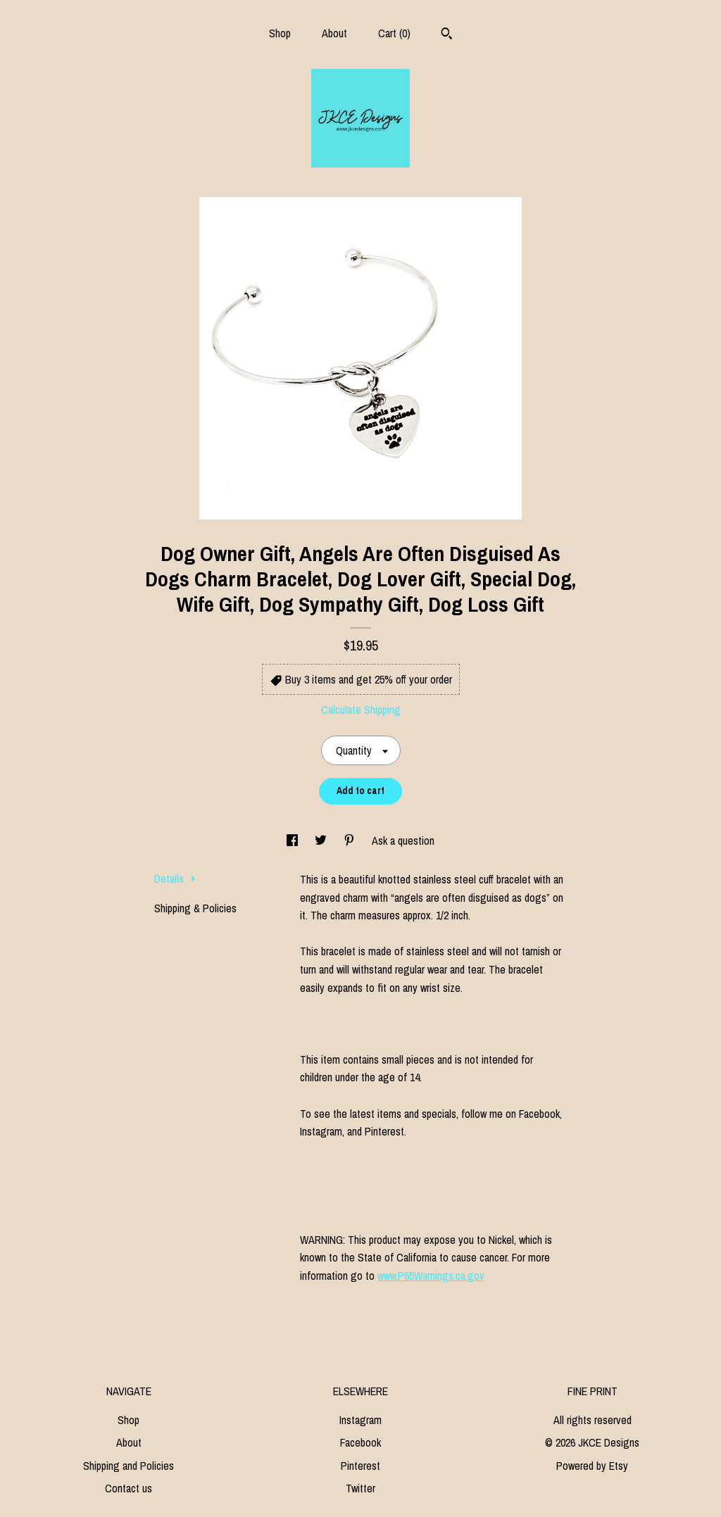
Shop (280, 33)
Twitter (360, 1488)
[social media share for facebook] (294, 840)
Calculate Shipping (361, 709)
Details (175, 878)
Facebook (360, 1442)
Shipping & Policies (195, 908)
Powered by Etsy (592, 1465)
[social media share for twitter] (322, 840)
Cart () (394, 33)
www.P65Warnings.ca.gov (430, 1275)
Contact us (128, 1488)
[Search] (446, 35)
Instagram (360, 1420)
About (334, 33)
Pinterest (360, 1465)
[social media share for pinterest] (351, 840)
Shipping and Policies (128, 1465)
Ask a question (403, 840)
